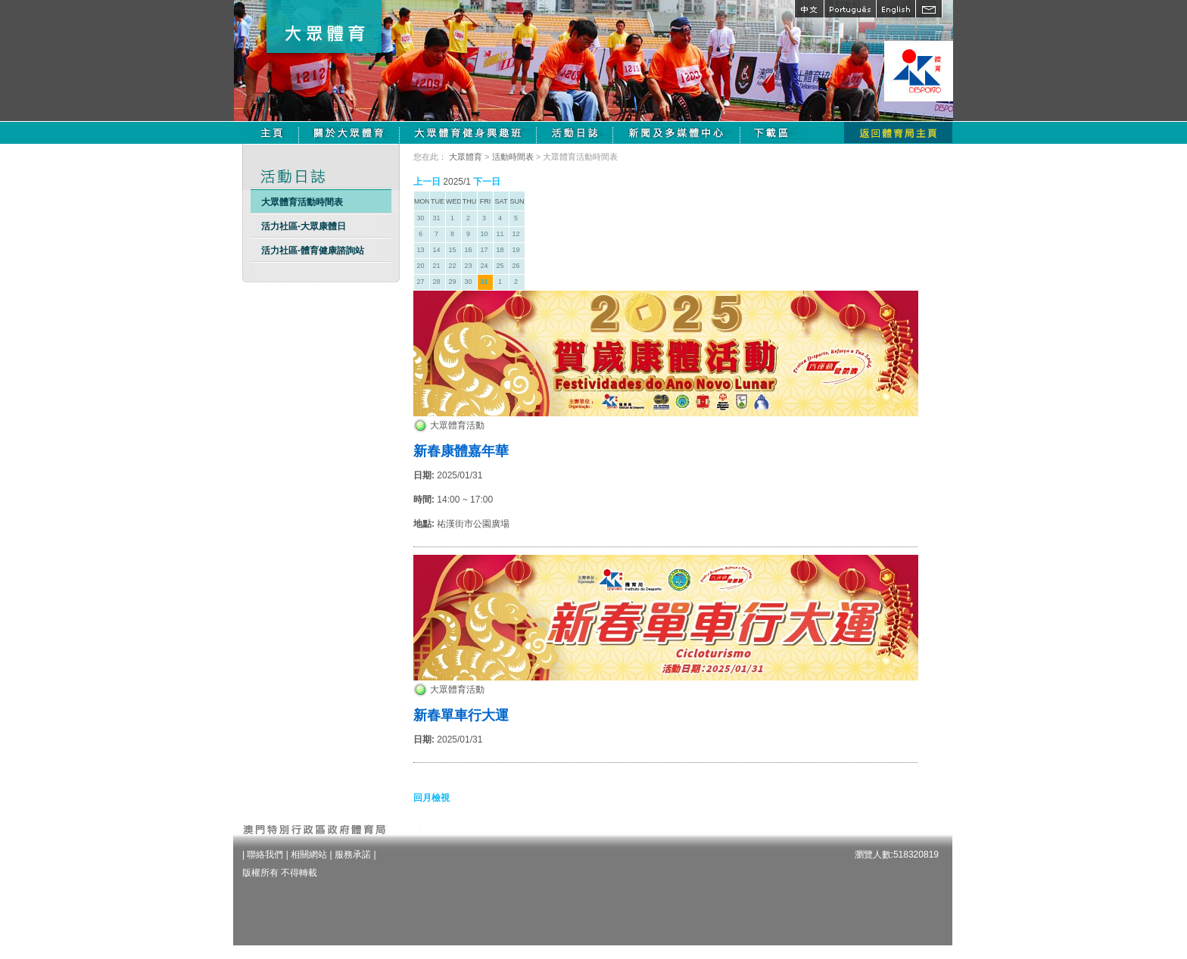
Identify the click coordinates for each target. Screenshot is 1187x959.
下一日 (486, 181)
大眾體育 (465, 156)
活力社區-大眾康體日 (303, 226)
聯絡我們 (265, 854)
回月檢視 (431, 797)
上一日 (427, 181)
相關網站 (309, 854)
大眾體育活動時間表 (302, 202)
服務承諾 (353, 854)
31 (484, 281)
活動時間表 (513, 156)
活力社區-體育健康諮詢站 (312, 250)
